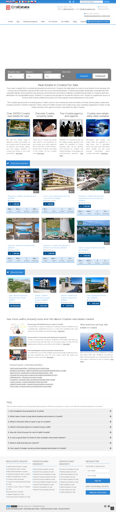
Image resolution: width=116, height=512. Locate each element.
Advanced (100, 76)
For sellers (65, 21)
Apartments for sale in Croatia (16, 466)
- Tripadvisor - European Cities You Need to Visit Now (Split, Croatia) (32, 380)
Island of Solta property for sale (43, 484)
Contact (83, 21)
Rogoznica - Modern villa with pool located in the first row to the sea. (91, 198)
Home (10, 21)
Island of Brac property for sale (43, 469)
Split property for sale (66, 484)
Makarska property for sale (68, 474)
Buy (18, 21)
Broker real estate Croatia (14, 509)
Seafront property (30, 21)
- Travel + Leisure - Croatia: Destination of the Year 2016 (28, 382)
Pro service (53, 21)
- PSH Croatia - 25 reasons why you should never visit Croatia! (30, 386)
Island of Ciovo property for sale (43, 489)
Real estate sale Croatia (31, 509)
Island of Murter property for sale (44, 479)
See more (19, 153)
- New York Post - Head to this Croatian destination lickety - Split (31, 373)
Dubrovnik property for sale (69, 469)
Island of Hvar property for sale (43, 472)
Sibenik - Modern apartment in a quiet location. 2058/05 (42, 298)
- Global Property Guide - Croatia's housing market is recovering (31, 384)
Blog (75, 21)
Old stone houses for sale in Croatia (18, 474)
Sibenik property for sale (67, 487)
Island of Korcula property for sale (44, 474)
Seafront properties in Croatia (16, 476)
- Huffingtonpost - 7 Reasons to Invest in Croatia (25, 377)
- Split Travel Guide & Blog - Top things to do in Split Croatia (29, 368)
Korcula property (64, 509)
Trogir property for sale (67, 489)
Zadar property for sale (67, 492)
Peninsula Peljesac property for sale (45, 482)
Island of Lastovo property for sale (44, 477)
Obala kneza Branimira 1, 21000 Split (97, 16)
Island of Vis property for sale (42, 487)
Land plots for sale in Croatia (16, 469)
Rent (43, 21)
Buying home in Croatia (14, 492)
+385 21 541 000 (68, 9)
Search (84, 76)
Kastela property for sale (67, 472)
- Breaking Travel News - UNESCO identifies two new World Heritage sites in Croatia (37, 371)
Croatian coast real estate (15, 479)
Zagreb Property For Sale (15, 494)
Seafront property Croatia (49, 509)
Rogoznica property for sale (68, 482)
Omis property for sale (67, 477)
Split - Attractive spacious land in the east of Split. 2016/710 (18, 298)
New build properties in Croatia (17, 471)
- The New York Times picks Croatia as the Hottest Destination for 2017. (33, 375)
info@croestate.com (87, 9)
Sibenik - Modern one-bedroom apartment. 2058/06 (69, 298)
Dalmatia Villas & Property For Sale (18, 497)
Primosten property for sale (68, 479)
